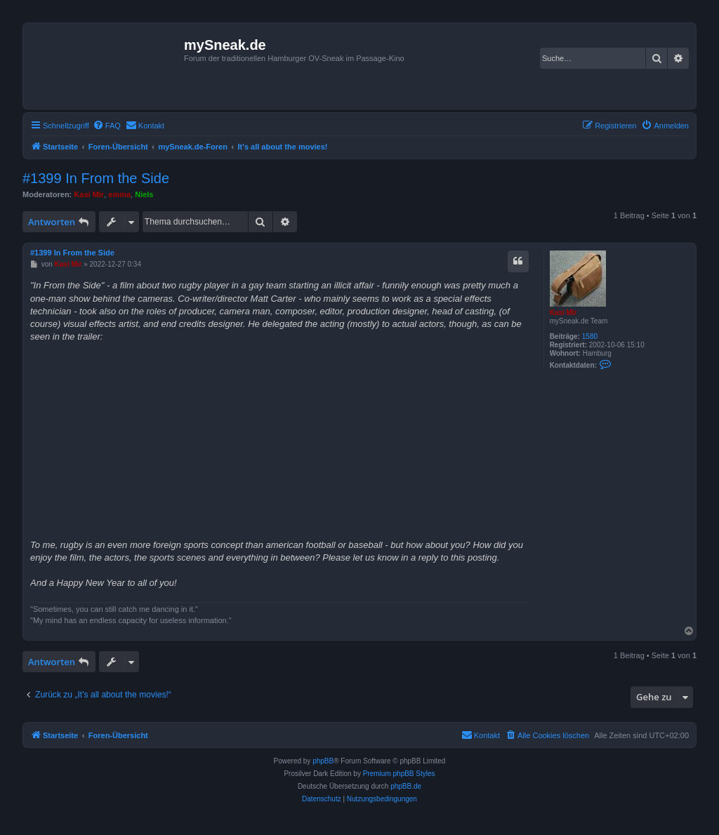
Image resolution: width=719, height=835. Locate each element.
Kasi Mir (89, 194)
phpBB (323, 761)
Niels (144, 194)
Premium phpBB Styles (399, 773)
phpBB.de (405, 786)
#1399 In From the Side (95, 178)
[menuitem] (107, 125)
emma (119, 194)
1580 (590, 336)
